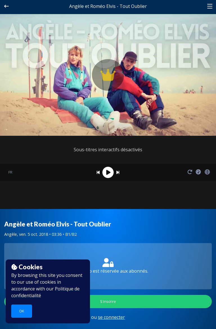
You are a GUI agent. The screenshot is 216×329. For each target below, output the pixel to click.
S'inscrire (108, 301)
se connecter (111, 317)
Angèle (10, 234)
